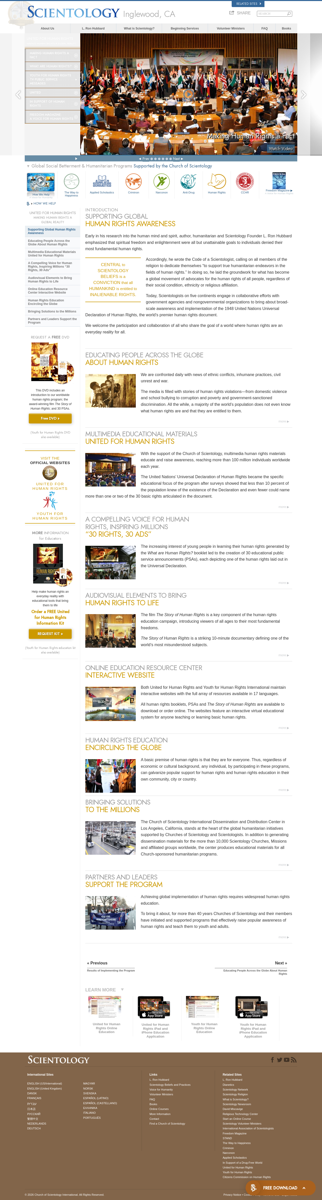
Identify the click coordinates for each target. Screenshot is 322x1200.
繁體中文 (32, 1118)
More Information (159, 1114)
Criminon (134, 183)
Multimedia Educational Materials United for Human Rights (52, 253)
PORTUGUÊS (92, 1117)
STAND (227, 1138)
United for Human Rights (238, 1167)
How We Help (41, 194)
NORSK (88, 1088)
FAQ (264, 28)
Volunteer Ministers (231, 28)
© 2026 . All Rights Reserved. (64, 1194)
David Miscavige (233, 1108)
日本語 (31, 1108)
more (282, 421)
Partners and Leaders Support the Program (52, 320)
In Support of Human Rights (47, 103)
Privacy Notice (232, 1194)
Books (286, 28)
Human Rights (216, 183)
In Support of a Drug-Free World (242, 1162)
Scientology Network (235, 1089)
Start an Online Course (237, 1118)
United (35, 92)
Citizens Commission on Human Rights (247, 1177)
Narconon (161, 183)
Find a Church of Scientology (167, 1123)
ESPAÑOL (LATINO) (96, 1098)
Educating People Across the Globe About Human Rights (49, 242)
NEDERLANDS (36, 1123)
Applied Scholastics (102, 183)
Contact (154, 1118)
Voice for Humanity (161, 1089)
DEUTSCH (34, 1128)
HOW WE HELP (45, 203)
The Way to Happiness (71, 184)
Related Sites (248, 4)
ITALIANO (89, 1112)
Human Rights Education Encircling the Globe (46, 302)
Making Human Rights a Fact (49, 55)
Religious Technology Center (240, 1114)
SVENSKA (89, 1093)
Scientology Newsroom (237, 1104)
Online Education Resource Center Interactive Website (48, 290)
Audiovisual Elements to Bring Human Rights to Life (50, 279)
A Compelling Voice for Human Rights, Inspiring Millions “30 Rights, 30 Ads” (50, 266)
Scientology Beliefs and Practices (170, 1084)
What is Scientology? (139, 28)
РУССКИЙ (33, 1114)
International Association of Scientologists (248, 1128)
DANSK (32, 1093)
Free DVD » (50, 418)
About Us (47, 28)
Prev (146, 158)
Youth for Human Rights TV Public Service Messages (50, 79)
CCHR (244, 183)
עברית (32, 1104)
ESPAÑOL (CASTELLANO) (100, 1103)
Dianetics (228, 1084)
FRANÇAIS (34, 1098)
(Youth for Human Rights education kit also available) (50, 650)
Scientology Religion (235, 1094)
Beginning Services (185, 28)
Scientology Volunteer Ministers (242, 1123)
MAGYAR (89, 1083)
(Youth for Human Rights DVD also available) (50, 434)
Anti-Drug (188, 183)
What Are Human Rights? (51, 66)
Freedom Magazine (279, 192)
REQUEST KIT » (50, 633)
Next (176, 158)
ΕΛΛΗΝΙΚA (90, 1107)
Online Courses (159, 1108)
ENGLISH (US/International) (44, 1083)
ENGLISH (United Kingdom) (44, 1088)
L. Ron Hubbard (93, 28)
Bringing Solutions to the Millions (52, 311)
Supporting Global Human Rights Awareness (51, 231)
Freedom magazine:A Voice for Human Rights (51, 116)
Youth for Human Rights (237, 1172)
